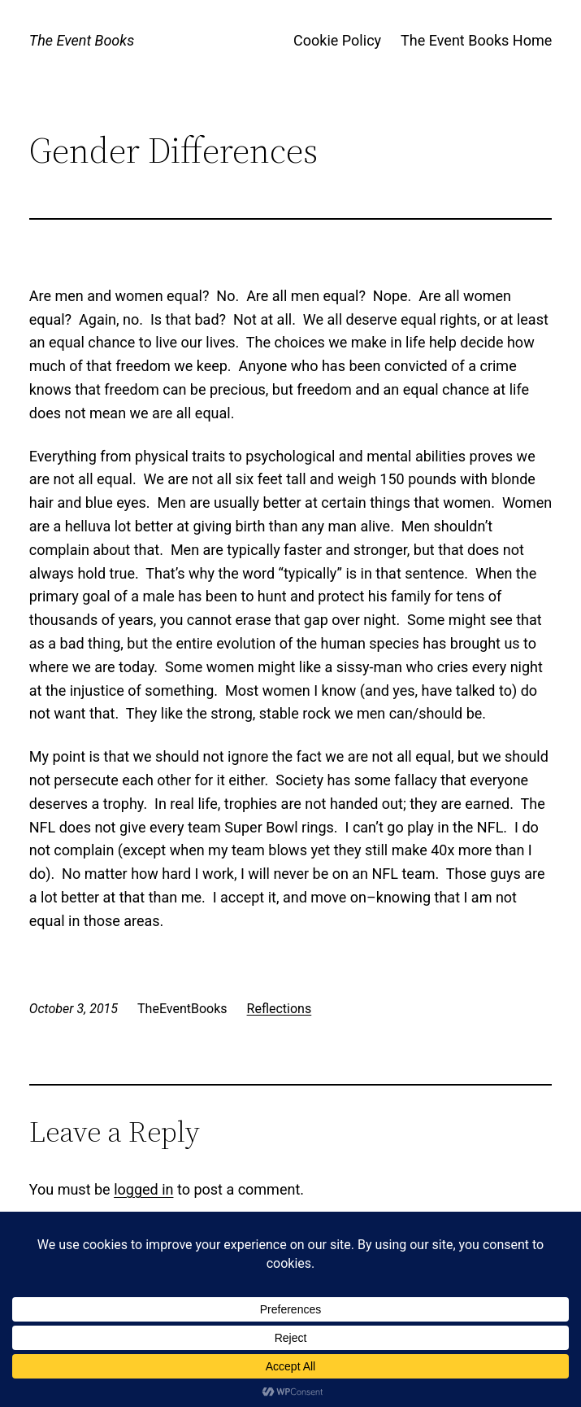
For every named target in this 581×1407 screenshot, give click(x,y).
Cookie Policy (337, 40)
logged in (143, 1189)
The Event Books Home (476, 40)
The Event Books (81, 40)
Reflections (279, 1008)
